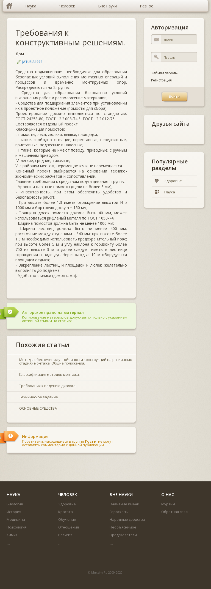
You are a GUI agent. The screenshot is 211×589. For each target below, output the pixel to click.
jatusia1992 (32, 61)
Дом (19, 53)
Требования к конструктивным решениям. (70, 37)
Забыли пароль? (164, 73)
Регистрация (161, 80)
